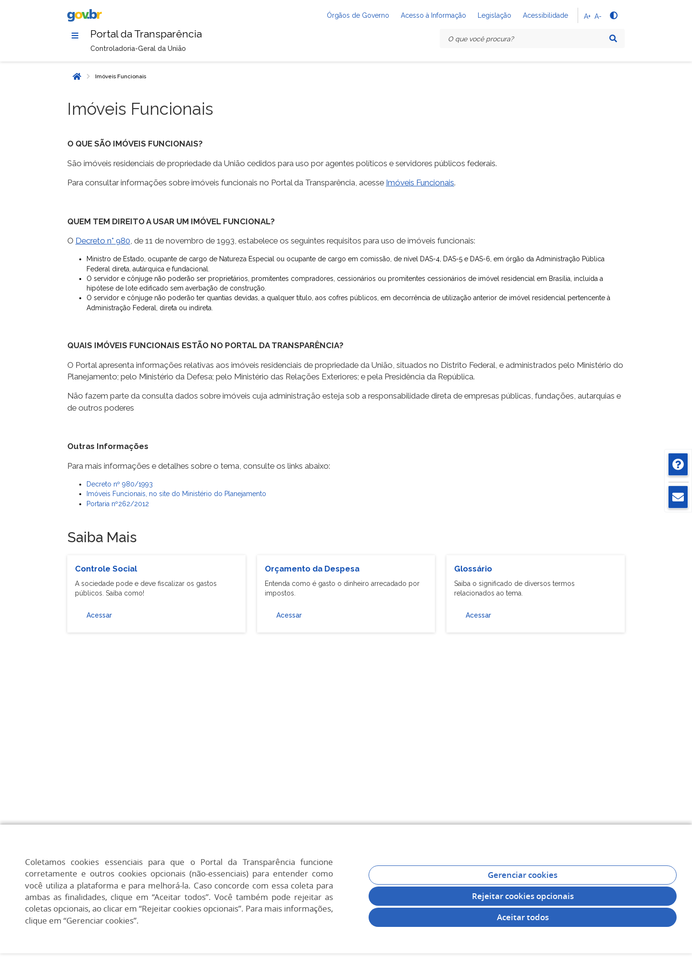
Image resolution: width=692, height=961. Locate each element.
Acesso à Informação (433, 15)
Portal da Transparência (153, 35)
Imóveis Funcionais (120, 78)
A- (598, 16)
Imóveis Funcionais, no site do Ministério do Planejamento (176, 496)
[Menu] (75, 36)
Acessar (99, 617)
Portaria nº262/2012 (117, 506)
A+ (587, 16)
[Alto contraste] (613, 15)
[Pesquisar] (613, 38)
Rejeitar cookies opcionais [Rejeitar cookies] (523, 895)
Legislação (494, 15)
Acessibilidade (545, 15)
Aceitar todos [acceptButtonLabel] (523, 917)
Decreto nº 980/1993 (119, 486)
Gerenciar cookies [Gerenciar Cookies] (522, 874)
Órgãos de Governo (358, 15)
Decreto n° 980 (102, 242)
